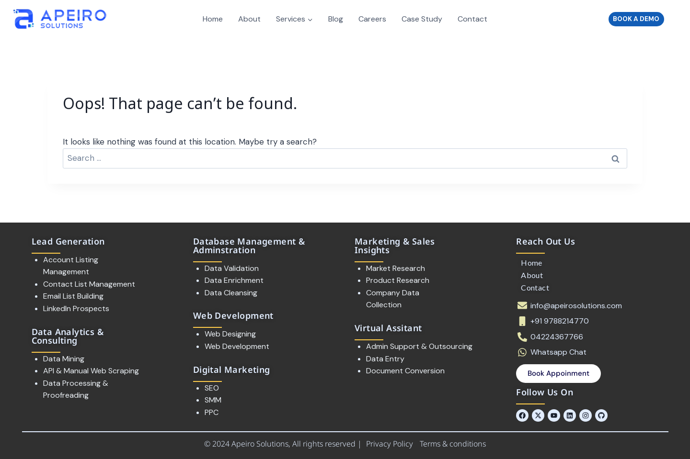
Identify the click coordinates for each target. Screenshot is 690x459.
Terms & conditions (453, 443)
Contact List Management (89, 284)
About (249, 19)
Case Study (422, 19)
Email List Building (73, 296)
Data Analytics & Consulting (68, 336)
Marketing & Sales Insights (395, 245)
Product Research (397, 280)
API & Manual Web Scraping (91, 371)
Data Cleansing (231, 293)
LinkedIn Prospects (76, 308)
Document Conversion (405, 371)
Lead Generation (68, 241)
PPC (211, 412)
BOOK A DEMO (636, 19)
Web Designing (230, 334)
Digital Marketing (231, 369)
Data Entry (385, 359)
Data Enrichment (234, 280)
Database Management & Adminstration (249, 245)
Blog (335, 19)
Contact (472, 19)
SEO (212, 388)
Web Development (233, 315)
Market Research (395, 268)
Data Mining (63, 359)
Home (213, 19)
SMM (213, 400)
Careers (372, 19)
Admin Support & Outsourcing (419, 346)
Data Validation (233, 268)
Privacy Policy (390, 443)
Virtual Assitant (388, 328)
